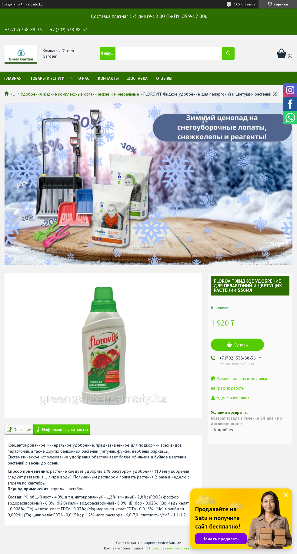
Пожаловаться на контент (171, 548)
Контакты (108, 78)
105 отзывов (244, 4)
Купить (240, 345)
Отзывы (164, 78)
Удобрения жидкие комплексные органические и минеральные (80, 94)
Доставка (137, 78)
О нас (83, 78)
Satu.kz (175, 542)
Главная (13, 78)
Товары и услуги (47, 78)
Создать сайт (13, 4)
